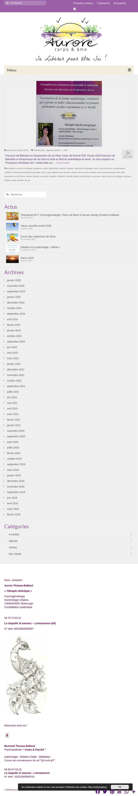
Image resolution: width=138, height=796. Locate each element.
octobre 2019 (14, 458)
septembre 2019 (16, 464)
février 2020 (13, 453)
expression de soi (11, 176)
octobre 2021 (14, 380)
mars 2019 (13, 469)
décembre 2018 (15, 481)
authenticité (53, 168)
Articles (57, 150)
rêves (14, 180)
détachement (57, 172)
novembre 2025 (15, 285)
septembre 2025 (16, 291)
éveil (123, 172)
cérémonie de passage (83, 168)
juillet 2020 (13, 447)
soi (26, 180)
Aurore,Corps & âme (19, 150)
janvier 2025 (14, 297)
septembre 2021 (16, 386)
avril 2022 (12, 352)
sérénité (20, 180)
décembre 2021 (15, 369)
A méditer (14, 534)
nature (104, 176)
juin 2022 (12, 347)
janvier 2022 (14, 363)
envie (99, 172)
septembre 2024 (16, 313)
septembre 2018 (16, 492)
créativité (8, 172)
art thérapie (27, 168)
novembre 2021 (15, 375)
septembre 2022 (16, 341)
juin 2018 (12, 497)
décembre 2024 (15, 302)
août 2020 (12, 442)
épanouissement (109, 172)
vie (29, 180)
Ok (119, 787)
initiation (53, 176)
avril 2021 (12, 408)
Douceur (67, 172)
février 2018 (13, 514)
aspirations (37, 168)
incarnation (44, 176)
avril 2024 (12, 319)
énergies (92, 172)
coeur (96, 168)
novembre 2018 (15, 486)
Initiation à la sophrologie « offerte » (40, 247)
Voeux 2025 (27, 258)
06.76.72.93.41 (12, 617)
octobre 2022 (14, 336)
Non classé (15, 553)
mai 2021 (12, 403)
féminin (22, 176)
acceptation (11, 168)
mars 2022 (13, 358)
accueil (19, 168)
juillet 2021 (13, 391)
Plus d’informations (97, 787)
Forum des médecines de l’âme (38, 236)
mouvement (96, 176)
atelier (45, 168)
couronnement (119, 168)
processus (127, 176)
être (118, 172)
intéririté (69, 176)
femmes (36, 176)
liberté (75, 176)
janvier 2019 (14, 475)
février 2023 (13, 324)
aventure (62, 168)
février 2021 (13, 419)
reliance (7, 180)
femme (29, 176)
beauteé (70, 168)
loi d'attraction (84, 176)
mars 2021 (13, 414)
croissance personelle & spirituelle (26, 172)
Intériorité (61, 176)
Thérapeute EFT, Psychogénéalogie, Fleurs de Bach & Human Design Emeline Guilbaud (69, 215)
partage (119, 176)
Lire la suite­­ (62, 162)
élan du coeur (83, 172)
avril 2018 (12, 503)
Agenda (49, 150)
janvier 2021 (14, 425)
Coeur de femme (105, 168)
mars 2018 (13, 508)
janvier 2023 (14, 330)
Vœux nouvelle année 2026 (35, 225)
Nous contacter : (13, 580)
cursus (43, 172)
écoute (74, 172)
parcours (111, 176)
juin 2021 (12, 397)
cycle (49, 172)
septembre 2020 (16, 436)
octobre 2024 (14, 308)
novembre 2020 (15, 430)
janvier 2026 (14, 280)
